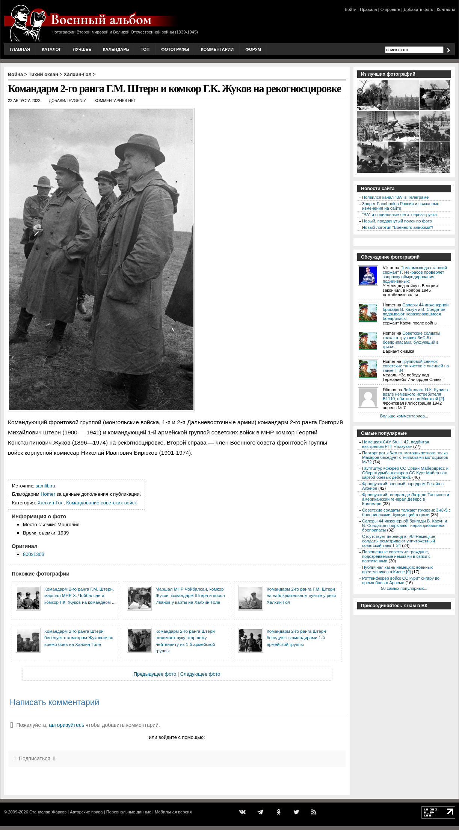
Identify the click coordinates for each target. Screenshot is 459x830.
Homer (48, 494)
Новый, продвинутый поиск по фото (397, 221)
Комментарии (217, 49)
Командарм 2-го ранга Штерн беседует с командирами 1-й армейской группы (296, 638)
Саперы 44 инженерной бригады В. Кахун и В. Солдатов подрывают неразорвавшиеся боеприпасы (415, 312)
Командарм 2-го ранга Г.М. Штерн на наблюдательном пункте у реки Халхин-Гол (301, 595)
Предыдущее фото (155, 674)
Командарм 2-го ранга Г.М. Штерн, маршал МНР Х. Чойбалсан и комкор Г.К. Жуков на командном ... (80, 595)
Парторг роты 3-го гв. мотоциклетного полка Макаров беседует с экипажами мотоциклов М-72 (405, 457)
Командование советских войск (101, 503)
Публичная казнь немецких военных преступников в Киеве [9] (397, 569)
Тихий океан (43, 74)
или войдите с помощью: (177, 737)
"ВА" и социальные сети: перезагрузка (399, 214)
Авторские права (86, 812)
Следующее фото (200, 674)
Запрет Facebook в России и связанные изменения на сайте (400, 205)
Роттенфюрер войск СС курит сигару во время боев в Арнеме (400, 580)
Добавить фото (418, 9)
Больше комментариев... (404, 416)
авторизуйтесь (66, 725)
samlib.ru (46, 486)
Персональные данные (128, 812)
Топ (145, 49)
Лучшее (82, 49)
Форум (253, 49)
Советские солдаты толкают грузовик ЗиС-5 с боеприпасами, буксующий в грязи (411, 340)
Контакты (446, 9)
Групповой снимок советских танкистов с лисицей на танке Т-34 (416, 366)
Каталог (51, 49)
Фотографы (175, 49)
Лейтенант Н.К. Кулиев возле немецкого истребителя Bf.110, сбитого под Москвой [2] (415, 394)
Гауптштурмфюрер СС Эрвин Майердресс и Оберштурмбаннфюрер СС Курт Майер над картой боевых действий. (405, 473)
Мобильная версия (173, 812)
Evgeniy (77, 101)
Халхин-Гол (78, 74)
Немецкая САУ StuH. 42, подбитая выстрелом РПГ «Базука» (395, 444)
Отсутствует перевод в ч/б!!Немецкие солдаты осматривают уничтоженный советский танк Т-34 (398, 541)
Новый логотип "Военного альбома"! (397, 227)
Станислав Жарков (47, 812)
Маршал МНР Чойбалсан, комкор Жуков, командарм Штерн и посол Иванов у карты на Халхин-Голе (190, 595)
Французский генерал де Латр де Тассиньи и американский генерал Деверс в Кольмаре (405, 499)
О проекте (390, 9)
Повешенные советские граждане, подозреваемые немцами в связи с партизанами (396, 556)
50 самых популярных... (404, 588)
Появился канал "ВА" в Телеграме (395, 197)
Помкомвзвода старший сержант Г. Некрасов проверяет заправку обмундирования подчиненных (415, 274)
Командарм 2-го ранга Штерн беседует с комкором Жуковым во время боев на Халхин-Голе (78, 638)
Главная (20, 49)
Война (15, 74)
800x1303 (33, 554)
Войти (350, 9)
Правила (368, 9)
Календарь (116, 49)
